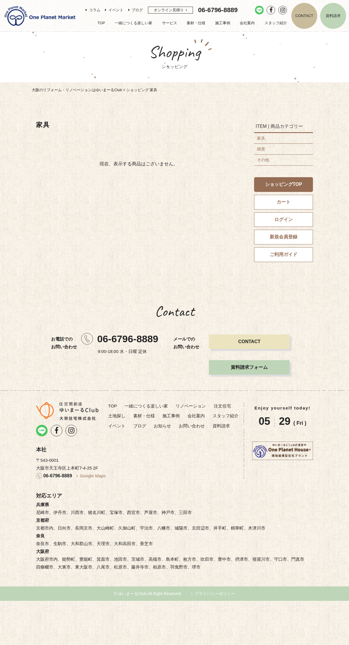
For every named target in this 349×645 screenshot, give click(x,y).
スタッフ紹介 (275, 23)
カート (283, 201)
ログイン (283, 219)
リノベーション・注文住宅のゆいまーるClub (40, 16)
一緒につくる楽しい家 (133, 23)
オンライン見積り (169, 10)
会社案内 (247, 23)
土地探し (116, 415)
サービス (169, 23)
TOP (101, 23)
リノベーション (191, 405)
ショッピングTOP (283, 184)
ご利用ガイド (283, 254)
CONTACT (304, 16)
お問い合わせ (192, 425)
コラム (94, 10)
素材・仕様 (196, 23)
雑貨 (261, 149)
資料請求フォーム (249, 367)
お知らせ (162, 425)
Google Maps (93, 475)
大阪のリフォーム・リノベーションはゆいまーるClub (77, 90)
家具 (261, 138)
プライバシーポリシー (215, 593)
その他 (263, 160)
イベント (115, 10)
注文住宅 (222, 405)
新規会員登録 (283, 236)
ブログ (137, 10)
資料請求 (333, 16)
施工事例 (222, 23)
